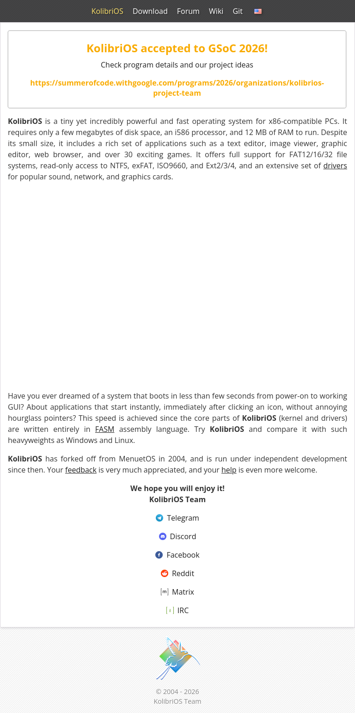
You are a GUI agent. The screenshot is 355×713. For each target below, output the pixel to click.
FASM (105, 429)
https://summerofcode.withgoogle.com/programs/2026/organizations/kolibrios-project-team (177, 88)
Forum (188, 11)
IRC (177, 610)
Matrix (177, 592)
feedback (81, 470)
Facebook (177, 555)
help (229, 470)
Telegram (177, 518)
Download (151, 11)
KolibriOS (108, 11)
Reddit (177, 573)
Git (237, 11)
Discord (177, 536)
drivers (335, 165)
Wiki (216, 11)
